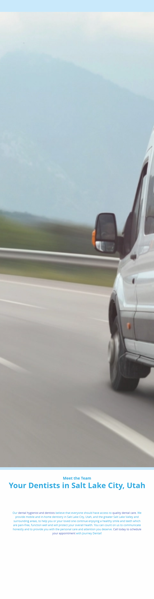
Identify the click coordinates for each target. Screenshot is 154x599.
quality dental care (124, 513)
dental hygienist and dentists (36, 513)
